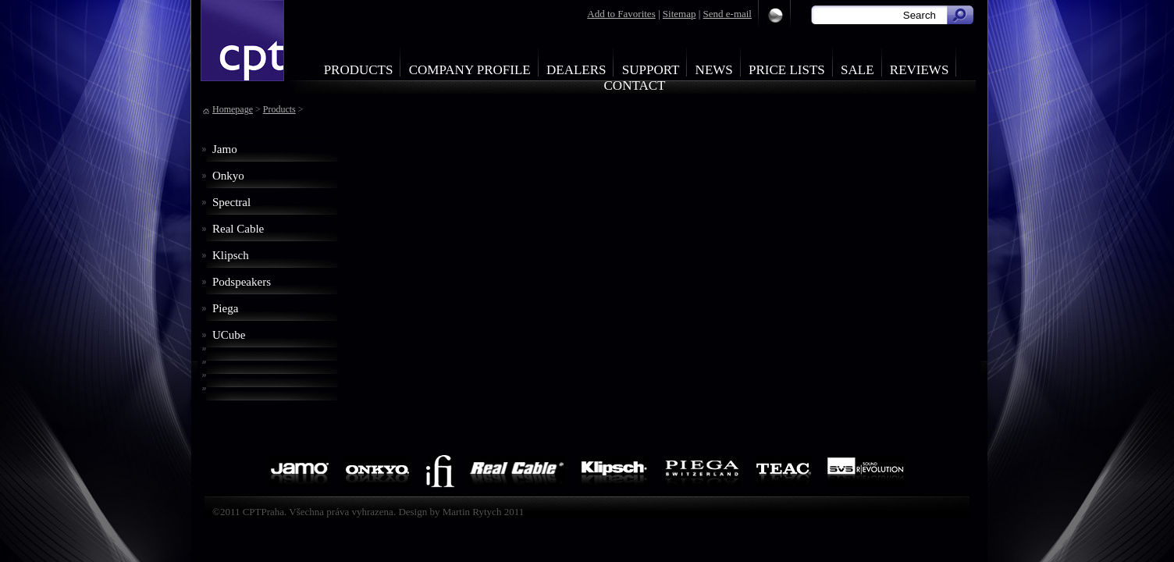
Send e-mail (727, 14)
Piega (225, 308)
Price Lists (787, 69)
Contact (635, 85)
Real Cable (238, 228)
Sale (857, 69)
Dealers (576, 69)
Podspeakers (241, 282)
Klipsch (230, 255)
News (714, 69)
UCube (229, 335)
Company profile (470, 69)
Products (358, 69)
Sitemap (679, 14)
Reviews (919, 69)
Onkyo (228, 175)
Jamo (224, 149)
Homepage (232, 109)
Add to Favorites (621, 14)
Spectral (231, 202)
